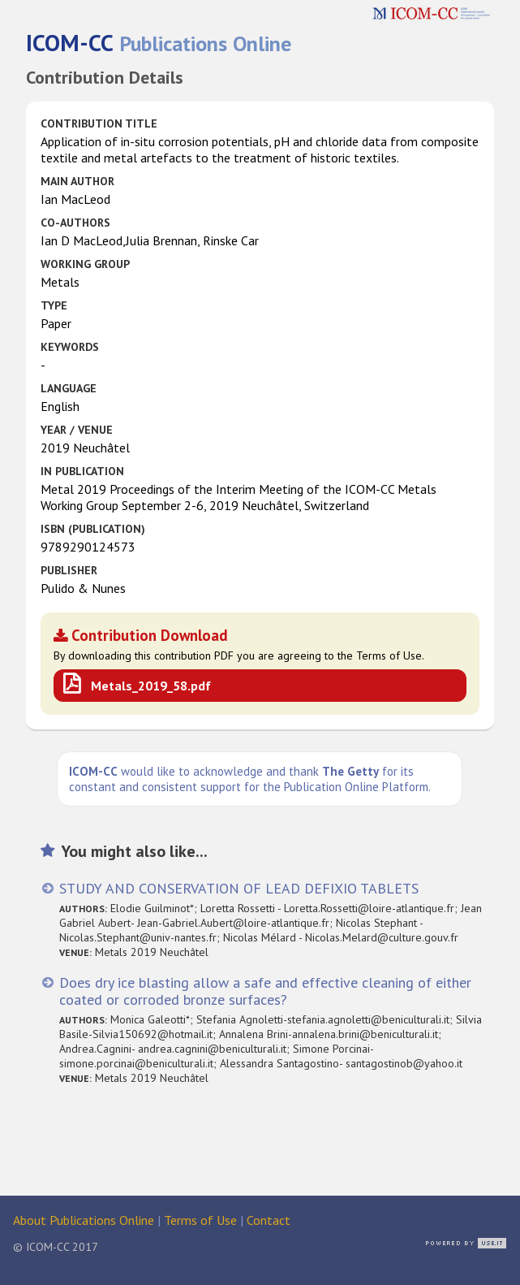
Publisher (69, 570)
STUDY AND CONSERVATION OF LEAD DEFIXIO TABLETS (239, 888)
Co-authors (75, 222)
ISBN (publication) (93, 528)
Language (69, 388)
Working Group (85, 264)
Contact (268, 1220)
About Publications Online (83, 1220)
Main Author (77, 181)
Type (54, 305)
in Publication (82, 471)
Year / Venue (77, 429)
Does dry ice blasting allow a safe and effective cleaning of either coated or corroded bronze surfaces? (265, 991)
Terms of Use (200, 1220)
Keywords (70, 347)
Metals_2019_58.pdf (151, 685)
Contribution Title (99, 123)
